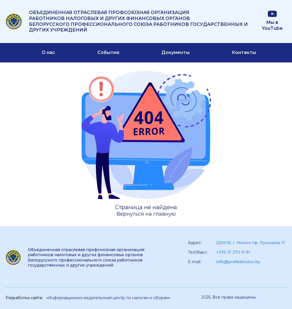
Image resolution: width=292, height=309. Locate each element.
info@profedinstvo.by (238, 261)
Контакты (244, 52)
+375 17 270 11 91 (233, 252)
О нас (48, 52)
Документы (175, 52)
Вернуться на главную (146, 214)
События (108, 52)
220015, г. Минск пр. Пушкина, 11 (250, 242)
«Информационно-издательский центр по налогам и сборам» (108, 297)
